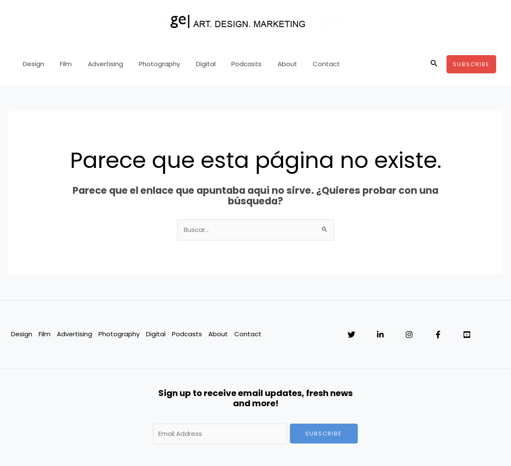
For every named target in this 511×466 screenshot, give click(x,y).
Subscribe (323, 434)
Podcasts (229, 63)
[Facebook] (438, 334)
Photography (148, 63)
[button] (434, 64)
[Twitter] (351, 334)
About (266, 63)
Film (61, 63)
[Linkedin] (380, 334)
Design (31, 63)
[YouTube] (467, 334)
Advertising (97, 63)
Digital (191, 63)
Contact (302, 63)
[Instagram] (409, 334)
